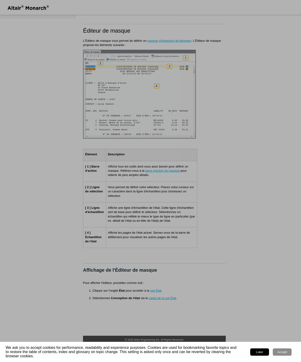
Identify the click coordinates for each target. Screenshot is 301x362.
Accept (282, 352)
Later (259, 352)
